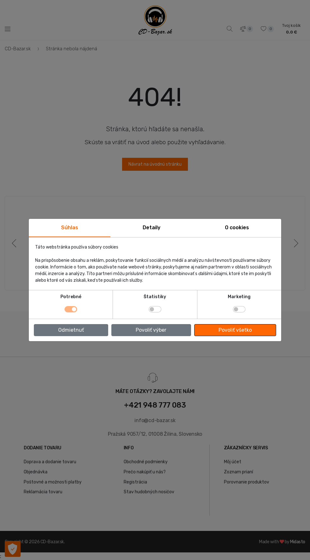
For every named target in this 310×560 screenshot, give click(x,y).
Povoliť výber (151, 330)
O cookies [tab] (237, 228)
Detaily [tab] (151, 228)
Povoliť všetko (235, 330)
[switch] (155, 309)
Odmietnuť (71, 330)
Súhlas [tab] (69, 228)
